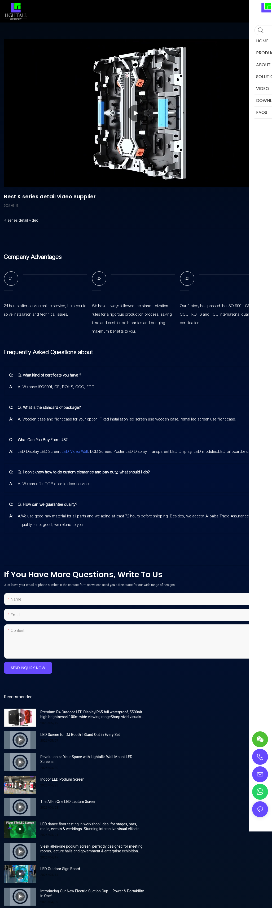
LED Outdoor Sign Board (192, 779)
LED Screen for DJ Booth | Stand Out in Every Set (212, 712)
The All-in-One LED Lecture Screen (68, 757)
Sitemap (148, 839)
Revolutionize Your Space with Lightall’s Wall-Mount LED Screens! (86, 736)
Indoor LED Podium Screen (194, 734)
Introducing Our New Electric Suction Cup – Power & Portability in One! (83, 803)
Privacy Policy (169, 839)
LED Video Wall (75, 451)
